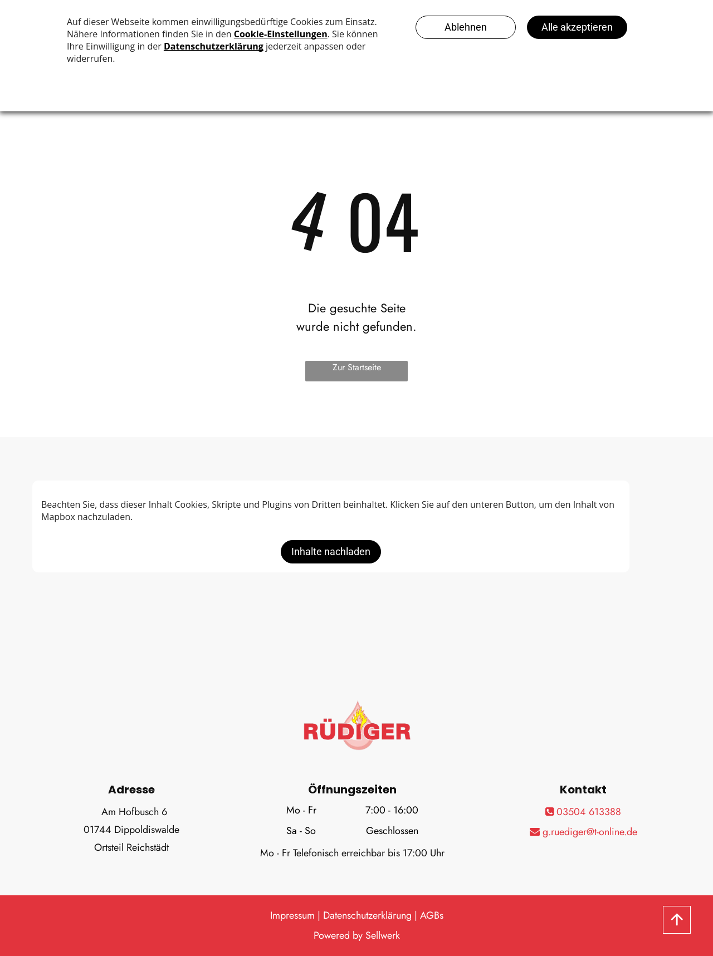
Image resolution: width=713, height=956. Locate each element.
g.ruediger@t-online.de (583, 832)
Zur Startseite (357, 367)
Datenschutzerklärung (367, 915)
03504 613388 (583, 812)
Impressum (292, 915)
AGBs (431, 915)
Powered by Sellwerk (357, 935)
